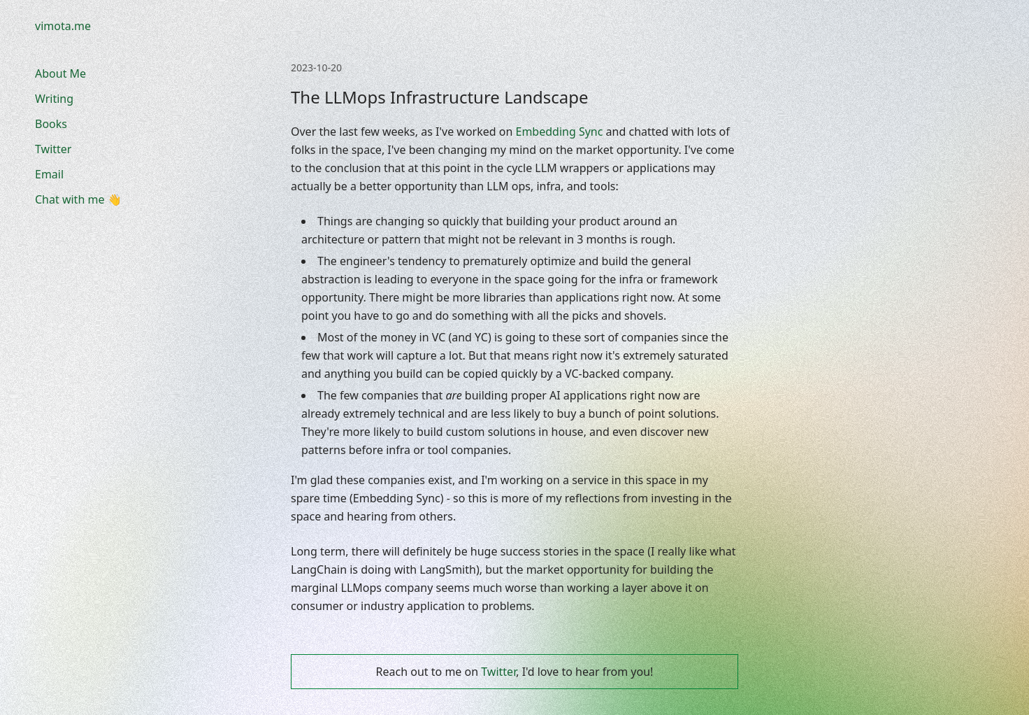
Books (51, 124)
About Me (60, 73)
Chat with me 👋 (78, 199)
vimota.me (63, 26)
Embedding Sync (559, 131)
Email (49, 174)
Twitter (53, 149)
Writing (54, 98)
